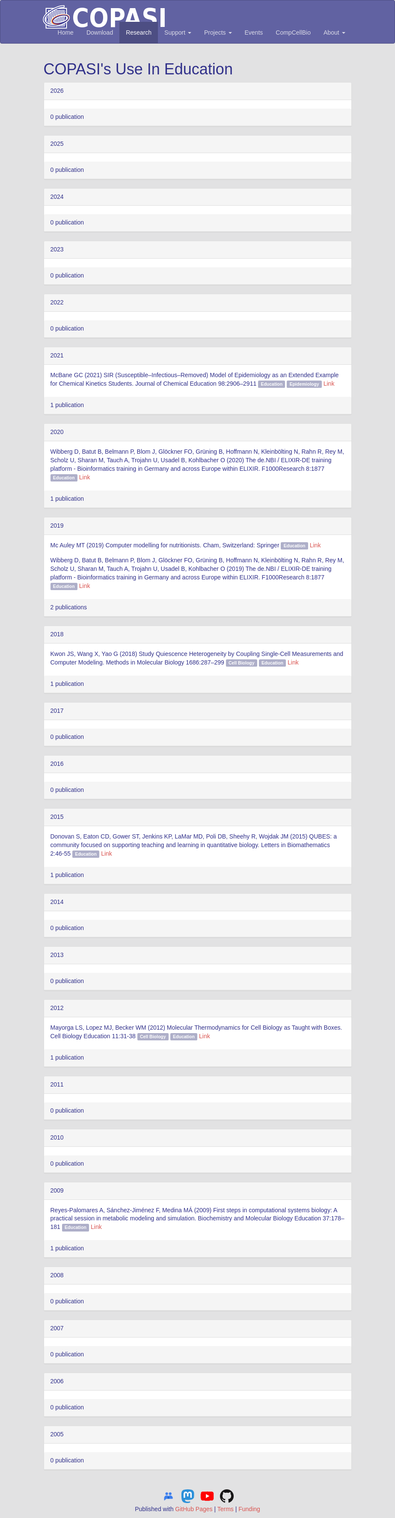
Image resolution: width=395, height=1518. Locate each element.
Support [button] (177, 32)
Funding (249, 1509)
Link (329, 383)
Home (66, 32)
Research (138, 32)
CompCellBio (293, 32)
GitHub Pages (193, 1509)
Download (99, 32)
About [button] (334, 32)
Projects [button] (218, 32)
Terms (225, 1509)
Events (254, 32)
